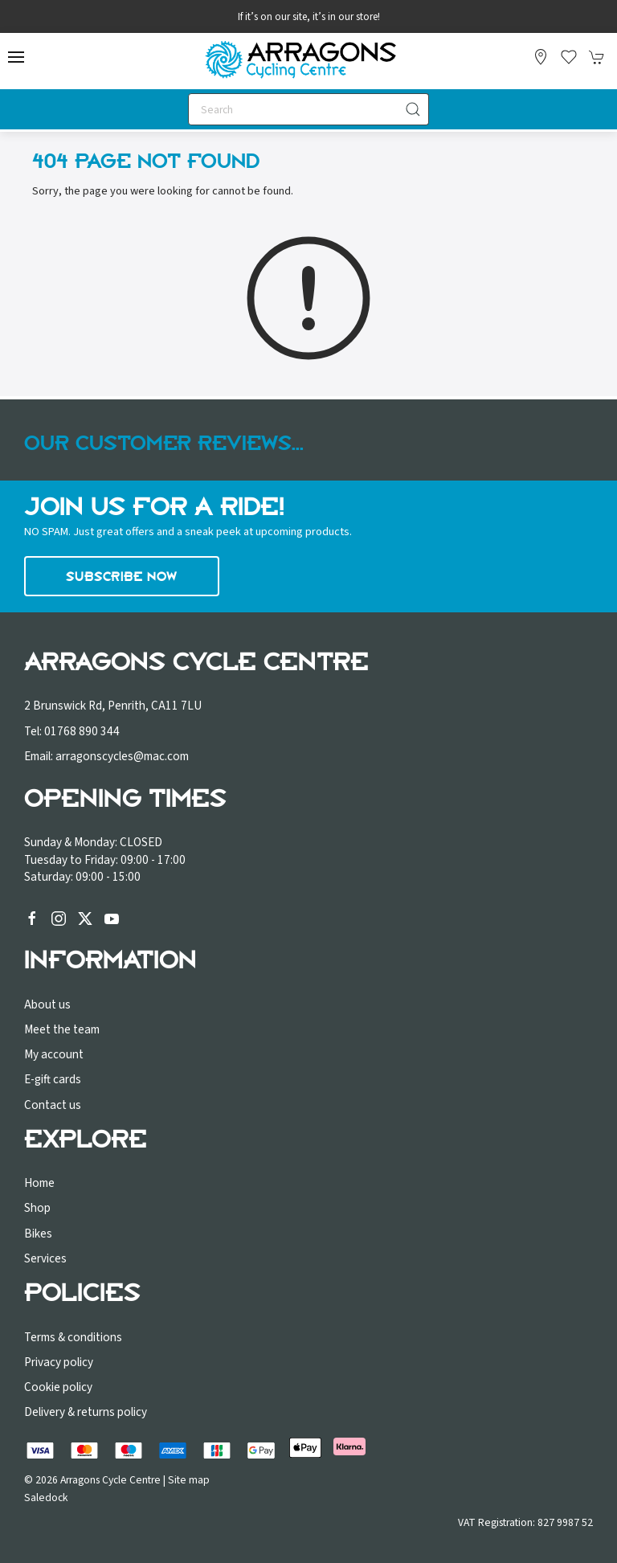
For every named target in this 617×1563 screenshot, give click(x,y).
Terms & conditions (73, 1337)
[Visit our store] (541, 57)
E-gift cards (52, 1079)
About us (47, 1004)
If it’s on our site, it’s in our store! (309, 17)
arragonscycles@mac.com (122, 756)
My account (54, 1054)
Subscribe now (122, 576)
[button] (16, 57)
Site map (189, 1479)
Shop (37, 1208)
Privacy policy (58, 1362)
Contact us (52, 1105)
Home (39, 1183)
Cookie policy (58, 1387)
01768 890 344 (82, 731)
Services (45, 1258)
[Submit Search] (413, 109)
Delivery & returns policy (85, 1412)
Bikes (38, 1233)
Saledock (46, 1497)
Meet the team (62, 1029)
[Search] (308, 109)
